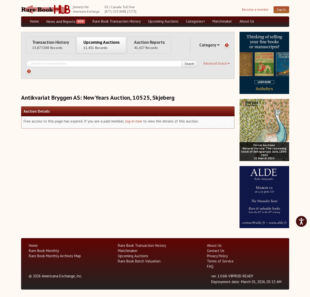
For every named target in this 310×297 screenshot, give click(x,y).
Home (34, 21)
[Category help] (227, 46)
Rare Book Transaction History (117, 21)
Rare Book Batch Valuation (139, 261)
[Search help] (29, 73)
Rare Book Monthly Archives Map (55, 256)
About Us (247, 21)
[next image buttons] (285, 62)
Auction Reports (159, 45)
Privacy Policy (217, 256)
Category (208, 45)
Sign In (281, 9)
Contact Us (215, 250)
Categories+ (195, 21)
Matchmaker (222, 21)
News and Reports (60, 21)
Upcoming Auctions (163, 21)
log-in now (133, 122)
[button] (216, 64)
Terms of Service (220, 261)
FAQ (210, 266)
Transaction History (53, 45)
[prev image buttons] (243, 62)
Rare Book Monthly (44, 250)
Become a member (255, 9)
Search (189, 65)
